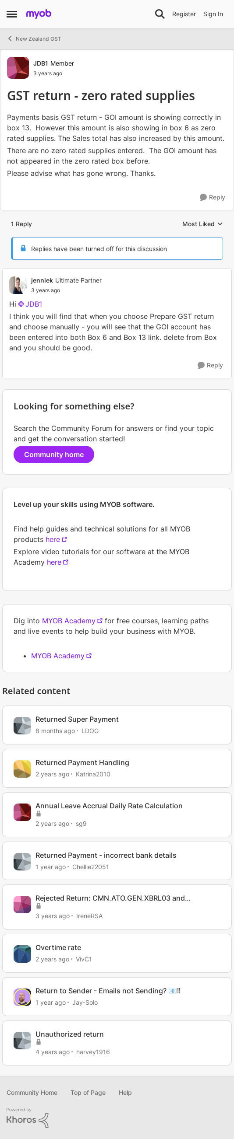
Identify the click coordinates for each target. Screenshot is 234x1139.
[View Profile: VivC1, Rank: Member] (22, 954)
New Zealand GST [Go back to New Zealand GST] (34, 38)
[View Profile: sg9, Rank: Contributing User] (22, 812)
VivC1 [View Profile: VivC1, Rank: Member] (84, 959)
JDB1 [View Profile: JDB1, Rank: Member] (40, 63)
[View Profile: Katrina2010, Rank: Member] (22, 769)
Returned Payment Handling (82, 762)
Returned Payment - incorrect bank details (106, 855)
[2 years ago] (52, 774)
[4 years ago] (52, 1051)
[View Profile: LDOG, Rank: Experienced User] (22, 725)
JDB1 (33, 304)
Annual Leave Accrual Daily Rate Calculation (109, 805)
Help (125, 1092)
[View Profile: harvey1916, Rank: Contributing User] (22, 1040)
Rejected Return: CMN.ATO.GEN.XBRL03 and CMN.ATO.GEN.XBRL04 (110, 898)
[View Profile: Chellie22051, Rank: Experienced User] (22, 861)
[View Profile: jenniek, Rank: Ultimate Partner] (18, 285)
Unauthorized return (69, 1034)
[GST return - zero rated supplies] (66, 290)
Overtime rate (58, 947)
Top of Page (88, 1092)
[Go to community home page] (39, 14)
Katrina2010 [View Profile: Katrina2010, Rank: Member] (93, 774)
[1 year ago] (50, 866)
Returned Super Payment (77, 719)
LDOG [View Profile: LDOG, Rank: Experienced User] (90, 730)
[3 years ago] (52, 915)
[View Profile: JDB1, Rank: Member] (18, 68)
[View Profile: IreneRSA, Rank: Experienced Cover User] (22, 904)
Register (184, 13)
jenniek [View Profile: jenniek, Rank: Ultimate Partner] (42, 280)
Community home (54, 454)
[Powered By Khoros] (117, 1118)
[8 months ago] (55, 730)
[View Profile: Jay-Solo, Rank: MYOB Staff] (22, 997)
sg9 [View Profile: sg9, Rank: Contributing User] (81, 823)
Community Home (32, 1092)
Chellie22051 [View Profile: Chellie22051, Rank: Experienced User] (90, 866)
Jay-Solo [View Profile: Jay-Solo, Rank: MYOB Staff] (85, 1002)
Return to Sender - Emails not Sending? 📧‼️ (108, 990)
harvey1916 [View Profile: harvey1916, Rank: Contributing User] (93, 1051)
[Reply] (212, 197)
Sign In (213, 13)
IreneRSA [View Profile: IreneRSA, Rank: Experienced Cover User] (89, 915)
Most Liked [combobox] (202, 224)
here (53, 539)
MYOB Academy (69, 620)
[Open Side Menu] (11, 14)
